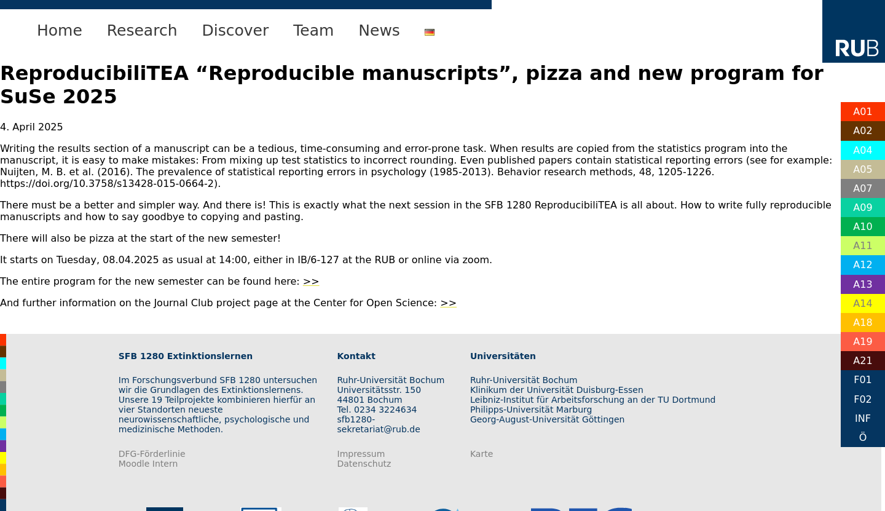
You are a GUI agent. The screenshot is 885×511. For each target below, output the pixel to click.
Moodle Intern (148, 464)
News (379, 30)
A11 (862, 246)
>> (311, 281)
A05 (862, 169)
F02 (863, 399)
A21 (862, 360)
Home (59, 30)
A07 (862, 188)
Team (313, 30)
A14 (862, 303)
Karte (481, 454)
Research (142, 30)
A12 (862, 265)
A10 (862, 226)
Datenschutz (364, 464)
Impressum (361, 454)
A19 (862, 341)
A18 (862, 322)
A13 (862, 284)
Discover (235, 30)
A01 (862, 111)
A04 (862, 150)
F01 (863, 380)
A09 (862, 207)
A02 (862, 131)
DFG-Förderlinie (152, 454)
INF (863, 418)
